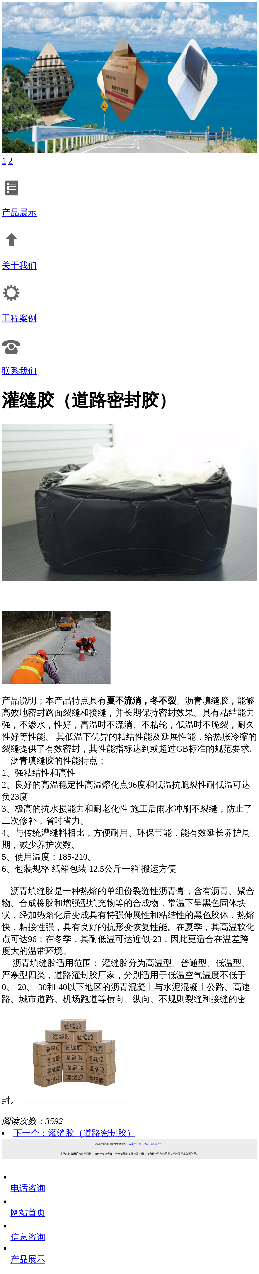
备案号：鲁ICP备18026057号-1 (146, 1143)
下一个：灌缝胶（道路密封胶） (74, 1133)
